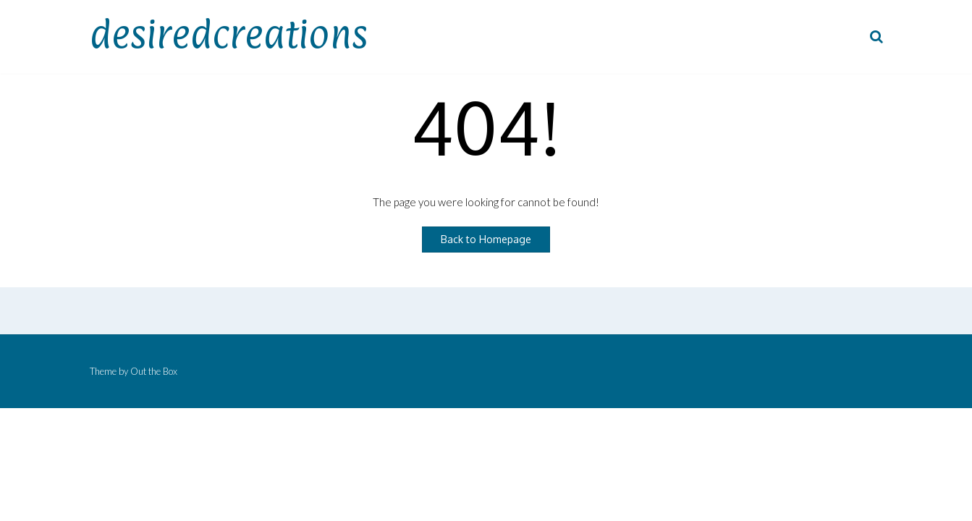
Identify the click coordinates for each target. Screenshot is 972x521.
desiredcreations (229, 34)
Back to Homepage (486, 239)
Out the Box (153, 371)
